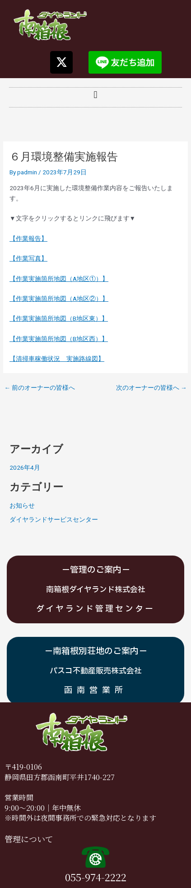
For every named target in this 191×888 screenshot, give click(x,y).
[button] (95, 95)
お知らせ (22, 505)
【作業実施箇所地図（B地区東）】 (58, 318)
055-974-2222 (95, 877)
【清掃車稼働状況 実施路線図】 (56, 358)
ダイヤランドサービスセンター (53, 519)
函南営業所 (95, 690)
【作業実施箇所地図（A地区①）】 (58, 278)
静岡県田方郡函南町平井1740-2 (56, 777)
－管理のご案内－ (95, 570)
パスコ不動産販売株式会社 (96, 671)
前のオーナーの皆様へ (39, 388)
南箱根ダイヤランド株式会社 (95, 589)
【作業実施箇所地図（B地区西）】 (58, 338)
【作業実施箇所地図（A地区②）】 (58, 298)
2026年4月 (24, 467)
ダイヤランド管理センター (95, 609)
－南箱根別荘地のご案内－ (95, 651)
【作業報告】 (28, 238)
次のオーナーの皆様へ (151, 388)
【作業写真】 (28, 258)
